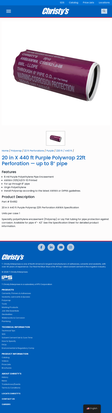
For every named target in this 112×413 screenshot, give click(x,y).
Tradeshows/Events (11, 384)
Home (5, 150)
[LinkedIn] (51, 247)
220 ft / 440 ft (64, 150)
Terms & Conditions (11, 387)
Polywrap (16, 150)
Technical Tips (8, 330)
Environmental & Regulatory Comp (18, 348)
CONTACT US (8, 399)
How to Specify (9, 341)
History (5, 377)
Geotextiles (7, 314)
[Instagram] (70, 247)
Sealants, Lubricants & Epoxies (16, 297)
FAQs (4, 344)
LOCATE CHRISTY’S (11, 393)
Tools (4, 304)
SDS (62, 2)
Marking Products (10, 307)
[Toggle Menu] (8, 11)
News (4, 380)
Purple (50, 150)
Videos (5, 361)
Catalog (73, 2)
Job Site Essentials (10, 311)
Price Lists (88, 2)
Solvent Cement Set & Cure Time (17, 337)
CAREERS (6, 404)
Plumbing (6, 321)
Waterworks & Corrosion (13, 318)
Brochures (7, 368)
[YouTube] (60, 247)
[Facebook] (41, 247)
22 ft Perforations (34, 150)
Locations (104, 2)
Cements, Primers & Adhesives (16, 293)
